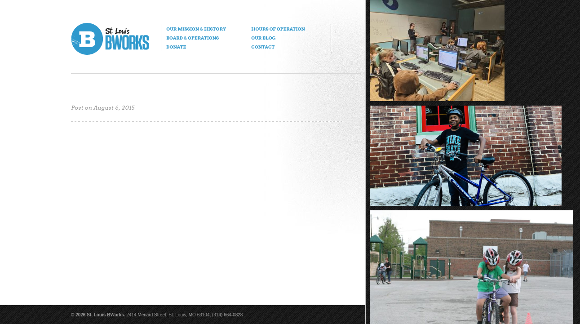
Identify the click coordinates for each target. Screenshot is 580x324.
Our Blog (263, 37)
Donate (176, 46)
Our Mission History (196, 28)
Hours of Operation (278, 28)
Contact (263, 46)
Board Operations (192, 37)
